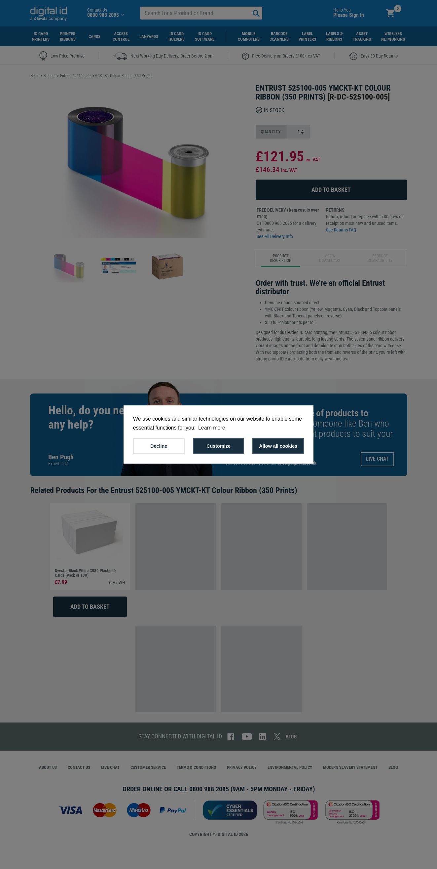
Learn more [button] (211, 428)
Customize (218, 446)
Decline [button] (158, 446)
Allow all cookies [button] (278, 446)
